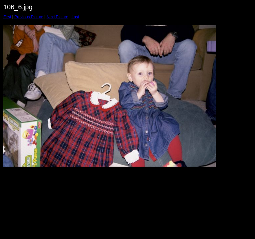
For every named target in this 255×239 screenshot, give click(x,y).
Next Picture (57, 17)
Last (75, 17)
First (7, 17)
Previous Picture (28, 17)
